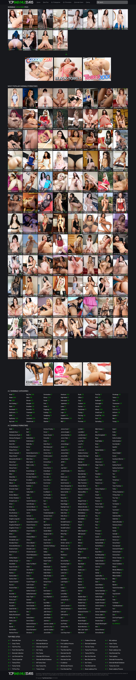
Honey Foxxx (48, 581)
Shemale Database (90, 643)
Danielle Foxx (31, 602)
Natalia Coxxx (83, 599)
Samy (97, 570)
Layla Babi (65, 579)
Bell (28, 432)
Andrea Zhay (13, 516)
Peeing (81, 412)
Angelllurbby (13, 531)
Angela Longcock (14, 519)
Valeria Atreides (118, 522)
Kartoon (64, 495)
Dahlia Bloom (31, 587)
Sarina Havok (99, 587)
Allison (12, 483)
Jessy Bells (64, 456)
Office (80, 397)
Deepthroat (30, 421)
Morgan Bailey (83, 558)
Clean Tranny (113, 643)
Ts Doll (114, 507)
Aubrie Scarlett (14, 581)
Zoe (114, 614)
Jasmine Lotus (49, 626)
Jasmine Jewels (50, 623)
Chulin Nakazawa (32, 555)
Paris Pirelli (99, 480)
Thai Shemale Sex (90, 666)
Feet (46, 403)
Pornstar (82, 421)
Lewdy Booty (65, 599)
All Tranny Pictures (41, 640)
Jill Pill (63, 462)
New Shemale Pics (90, 659)
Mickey (81, 522)
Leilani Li (64, 590)
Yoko (114, 599)
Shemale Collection (17, 653)
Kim (62, 537)
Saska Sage (99, 596)
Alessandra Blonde (15, 459)
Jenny (63, 441)
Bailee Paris (13, 611)
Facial (47, 400)
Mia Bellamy (82, 513)
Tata (114, 477)
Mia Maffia (82, 519)
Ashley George (14, 561)
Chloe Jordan (31, 546)
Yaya (114, 590)
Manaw (81, 462)
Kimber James (66, 543)
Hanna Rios (47, 555)
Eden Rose (48, 444)
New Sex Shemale (90, 656)
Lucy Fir (81, 444)
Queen (98, 537)
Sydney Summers (118, 468)
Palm (97, 468)
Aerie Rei (12, 444)
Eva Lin (47, 489)
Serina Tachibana (101, 611)
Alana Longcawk (15, 453)
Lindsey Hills (65, 626)
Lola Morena (82, 435)
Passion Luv (99, 483)
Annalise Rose (14, 543)
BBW (12, 415)
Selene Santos (100, 605)
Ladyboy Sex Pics (66, 656)
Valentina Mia (117, 516)
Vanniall (115, 534)
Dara (28, 614)
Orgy (80, 400)
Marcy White (82, 477)
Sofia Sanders (117, 441)
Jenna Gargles (66, 432)
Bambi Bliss (13, 629)
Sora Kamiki (116, 444)
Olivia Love (99, 462)
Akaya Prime (14, 450)
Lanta (63, 576)
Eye (46, 501)
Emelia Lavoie (48, 456)
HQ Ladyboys (64, 647)
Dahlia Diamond (31, 593)
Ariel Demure (14, 552)
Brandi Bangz (31, 471)
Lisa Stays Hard (66, 632)
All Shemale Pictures (67, 666)
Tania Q (115, 471)
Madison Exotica (83, 453)
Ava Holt (12, 593)
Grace (46, 537)
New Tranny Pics (41, 666)
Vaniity (115, 528)
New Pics (45, 2)
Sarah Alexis (99, 584)
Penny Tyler (99, 504)
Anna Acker (13, 537)
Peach (98, 495)
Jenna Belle (48, 632)
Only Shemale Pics (114, 653)
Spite (114, 450)
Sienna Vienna (100, 629)
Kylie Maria (65, 570)
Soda (114, 432)
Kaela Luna (65, 477)
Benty (28, 447)
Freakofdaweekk (49, 513)
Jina (62, 465)
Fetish (46, 406)
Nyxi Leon (99, 459)
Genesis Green (48, 516)
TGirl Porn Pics (16, 647)
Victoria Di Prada (118, 549)
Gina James (48, 528)
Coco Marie (30, 579)
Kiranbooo (64, 555)
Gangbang (47, 415)
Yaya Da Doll (116, 593)
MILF (63, 421)
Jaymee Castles (49, 629)
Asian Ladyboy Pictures (116, 669)
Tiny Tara (116, 498)
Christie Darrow (31, 552)
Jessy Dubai (65, 459)
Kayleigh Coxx (66, 507)
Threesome (117, 403)
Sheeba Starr (100, 620)
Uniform (116, 412)
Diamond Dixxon (32, 623)
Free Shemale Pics (66, 669)
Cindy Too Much (31, 564)
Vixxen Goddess (118, 564)
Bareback (13, 409)
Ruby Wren (99, 552)
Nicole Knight (82, 620)
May (80, 498)
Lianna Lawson (66, 605)
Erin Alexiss (48, 474)
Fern (45, 504)
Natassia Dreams (84, 611)
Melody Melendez (84, 510)
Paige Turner (100, 465)
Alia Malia (13, 471)
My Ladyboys (113, 640)
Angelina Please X (15, 525)
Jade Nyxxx (47, 605)
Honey (46, 579)
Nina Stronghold (100, 435)
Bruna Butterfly (31, 483)
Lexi (63, 602)
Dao (28, 611)
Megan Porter (83, 501)
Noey (97, 444)
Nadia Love (82, 570)
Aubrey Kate (13, 576)
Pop (97, 525)
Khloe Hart (65, 531)
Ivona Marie (48, 593)
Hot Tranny (39, 650)
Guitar (46, 549)
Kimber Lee (65, 546)
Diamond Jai (30, 626)
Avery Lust (13, 599)
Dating (88, 2)
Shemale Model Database (44, 659)
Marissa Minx (83, 492)
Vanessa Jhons (117, 525)
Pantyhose (82, 409)
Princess (98, 534)
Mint (80, 546)
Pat (97, 486)
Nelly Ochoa (82, 617)
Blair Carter (30, 462)
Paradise (98, 474)
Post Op (98, 394)
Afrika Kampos (14, 447)
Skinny (98, 409)
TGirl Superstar (113, 647)
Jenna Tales (65, 438)
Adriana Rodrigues (15, 438)
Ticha (115, 489)
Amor (11, 504)
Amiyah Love (14, 501)
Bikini (29, 397)
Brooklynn (30, 480)
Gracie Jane (48, 540)
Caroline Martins (31, 510)
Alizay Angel (13, 480)
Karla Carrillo (66, 492)
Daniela (29, 599)
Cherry (29, 540)
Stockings (116, 394)
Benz (28, 450)
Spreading (99, 421)
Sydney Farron (117, 465)
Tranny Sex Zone (114, 666)
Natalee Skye (83, 596)
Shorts (98, 406)
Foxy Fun (47, 510)
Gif (45, 522)
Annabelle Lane (14, 540)
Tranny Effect (16, 662)
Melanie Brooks (83, 507)
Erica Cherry (48, 468)
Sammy (98, 567)
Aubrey (12, 573)
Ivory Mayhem (49, 596)
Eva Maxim (48, 492)
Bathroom (13, 412)
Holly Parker (48, 573)
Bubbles (29, 486)
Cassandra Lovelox (32, 522)
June (63, 474)
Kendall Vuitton (66, 528)
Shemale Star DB (66, 653)
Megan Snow (83, 504)
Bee (28, 429)
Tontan (115, 501)
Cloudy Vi (30, 573)
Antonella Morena (15, 546)
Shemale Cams (78, 2)
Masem (81, 495)
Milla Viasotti (82, 531)
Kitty (63, 558)
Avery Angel (13, 596)
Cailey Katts (30, 492)
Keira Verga (65, 510)
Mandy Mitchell (83, 465)
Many (80, 468)
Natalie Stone (82, 608)
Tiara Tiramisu (117, 486)
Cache (29, 489)
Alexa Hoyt (13, 462)
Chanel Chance (31, 525)
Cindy (28, 561)
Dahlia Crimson (31, 590)
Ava (11, 590)
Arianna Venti (13, 549)
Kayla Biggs (65, 504)
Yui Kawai (116, 602)
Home (38, 2)
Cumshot (30, 418)
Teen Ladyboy (113, 656)
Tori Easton (116, 504)
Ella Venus (47, 450)
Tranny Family (16, 666)
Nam (80, 573)
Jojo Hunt (64, 468)
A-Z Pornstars (67, 2)
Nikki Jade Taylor (84, 629)
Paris (97, 477)
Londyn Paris (82, 438)
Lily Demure (65, 620)
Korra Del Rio (65, 561)
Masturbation (66, 418)
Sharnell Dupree (100, 617)
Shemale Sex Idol (66, 659)
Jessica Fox (65, 450)
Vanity (114, 531)
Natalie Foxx (82, 602)
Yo (114, 596)
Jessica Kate (65, 453)
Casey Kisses (31, 519)
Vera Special (116, 546)
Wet (114, 418)
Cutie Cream (30, 584)
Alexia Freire (13, 468)
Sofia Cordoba (117, 438)
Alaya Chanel (13, 456)
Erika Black (48, 471)
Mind (80, 540)
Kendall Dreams (66, 522)
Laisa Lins (64, 573)
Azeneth (12, 602)
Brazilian (30, 406)
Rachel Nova (99, 546)
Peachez (98, 498)
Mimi (80, 537)
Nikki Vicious (99, 429)
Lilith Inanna (65, 614)
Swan (115, 462)
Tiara (114, 483)
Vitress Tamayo (118, 558)
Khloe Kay (64, 534)
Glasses (47, 421)
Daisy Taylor (30, 596)
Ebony (47, 397)
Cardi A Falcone (31, 501)
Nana (80, 576)
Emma (46, 459)
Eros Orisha (48, 480)
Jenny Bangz (65, 444)
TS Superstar (64, 640)
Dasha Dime (30, 617)
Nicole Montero (83, 626)
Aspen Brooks (14, 567)
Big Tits (30, 394)
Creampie (30, 412)
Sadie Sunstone (100, 564)
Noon (97, 447)
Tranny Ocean (40, 669)
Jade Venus (48, 611)
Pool (80, 418)
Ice (45, 587)
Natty (80, 614)
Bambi (12, 626)
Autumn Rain (14, 587)
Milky (80, 528)
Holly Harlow (48, 570)
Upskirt (115, 415)
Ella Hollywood (48, 447)
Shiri (97, 626)
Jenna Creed (65, 429)
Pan (97, 471)
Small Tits (99, 415)
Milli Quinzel (82, 534)
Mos (80, 561)
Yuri (114, 608)
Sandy (98, 573)
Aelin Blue (13, 441)
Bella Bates (30, 438)
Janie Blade (48, 617)
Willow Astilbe (117, 576)
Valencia (115, 513)
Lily (62, 617)
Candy (29, 498)
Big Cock (13, 421)
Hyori (46, 584)
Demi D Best (30, 620)
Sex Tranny (88, 662)
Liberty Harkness (66, 608)
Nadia (80, 567)
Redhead (99, 400)
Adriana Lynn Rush (15, 435)
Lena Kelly (64, 593)
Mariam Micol (83, 486)
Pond (97, 519)
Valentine (116, 519)
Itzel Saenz (48, 590)
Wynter (115, 584)
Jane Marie (48, 614)
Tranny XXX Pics (90, 653)
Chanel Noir (30, 528)
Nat (80, 593)
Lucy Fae (81, 441)
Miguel (81, 525)
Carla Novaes (31, 504)
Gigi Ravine (48, 525)
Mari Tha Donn (83, 483)
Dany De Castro (31, 608)
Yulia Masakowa (117, 605)
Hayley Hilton (48, 558)
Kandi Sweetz (66, 483)
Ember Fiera (48, 453)
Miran (80, 552)
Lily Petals (64, 623)
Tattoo (115, 397)
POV (97, 397)
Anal (11, 394)
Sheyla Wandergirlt (101, 623)
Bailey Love (13, 620)
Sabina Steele (100, 561)
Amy (11, 507)
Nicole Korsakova (83, 623)
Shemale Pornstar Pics (116, 659)
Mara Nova (81, 471)
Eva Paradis (48, 495)
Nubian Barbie (100, 450)
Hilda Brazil (48, 567)
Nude (81, 394)
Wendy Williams (117, 570)
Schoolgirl (99, 403)
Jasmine (47, 620)
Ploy (97, 516)
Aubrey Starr (14, 579)
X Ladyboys (64, 662)
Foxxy (47, 507)
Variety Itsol (116, 537)
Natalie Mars (82, 605)
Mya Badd (82, 564)
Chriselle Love (31, 549)
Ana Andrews (14, 513)
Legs (63, 412)
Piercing (81, 415)
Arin (11, 555)
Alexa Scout (13, 465)
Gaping (47, 418)
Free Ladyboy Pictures (67, 643)
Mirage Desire (83, 549)
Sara (97, 581)
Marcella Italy (83, 474)
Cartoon (29, 516)
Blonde (29, 400)
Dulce (46, 441)
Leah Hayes (65, 581)
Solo (98, 418)
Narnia (80, 590)
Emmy (46, 465)
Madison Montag (83, 456)
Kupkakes (64, 567)
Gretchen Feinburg (49, 546)
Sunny (114, 456)
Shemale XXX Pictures (43, 656)
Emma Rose (48, 462)
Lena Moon (64, 596)
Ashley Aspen (14, 558)
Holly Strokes (48, 576)
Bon (28, 468)
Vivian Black (116, 561)
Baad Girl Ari (13, 608)
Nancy (81, 579)
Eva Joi (47, 486)
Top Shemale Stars (47, 678)
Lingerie (64, 415)
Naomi (81, 584)
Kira (62, 552)
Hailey (46, 552)
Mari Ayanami (83, 480)
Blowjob (30, 403)
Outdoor (81, 403)
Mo (79, 555)
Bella (28, 435)
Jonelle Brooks (66, 471)
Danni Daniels (31, 605)
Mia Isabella (83, 516)
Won (114, 581)
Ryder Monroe (100, 558)
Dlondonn (30, 632)
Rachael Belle (100, 543)
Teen (115, 400)
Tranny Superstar (17, 659)
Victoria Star (116, 555)
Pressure (98, 531)
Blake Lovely (30, 465)
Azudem (12, 605)
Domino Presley (49, 429)
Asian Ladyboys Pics (91, 669)
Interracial (65, 400)
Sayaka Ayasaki (100, 599)
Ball (11, 623)
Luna (80, 447)
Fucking (47, 412)
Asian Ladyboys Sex (115, 650)
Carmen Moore (32, 507)
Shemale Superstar (42, 647)
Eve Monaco (48, 498)
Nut (97, 453)
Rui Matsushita (100, 555)
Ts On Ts (116, 409)
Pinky (97, 510)
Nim (97, 432)
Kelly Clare (65, 513)
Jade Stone (48, 608)
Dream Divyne (49, 435)
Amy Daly (13, 510)
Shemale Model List (42, 643)
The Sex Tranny (89, 647)
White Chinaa (117, 573)
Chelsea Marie (31, 537)
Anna (11, 534)
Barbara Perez (14, 632)
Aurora (11, 584)
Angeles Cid (14, 522)
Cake (28, 495)
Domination (48, 394)
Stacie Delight (117, 453)
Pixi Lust (98, 513)
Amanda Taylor (14, 489)
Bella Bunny (30, 441)
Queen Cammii (100, 540)
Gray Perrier (48, 543)
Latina (64, 409)
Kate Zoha (65, 501)
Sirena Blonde (100, 632)
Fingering (48, 409)
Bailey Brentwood (15, 614)
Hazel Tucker (48, 561)
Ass (12, 400)
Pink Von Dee (99, 507)
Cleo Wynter (30, 570)
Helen (46, 564)
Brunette (30, 409)
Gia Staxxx (48, 519)
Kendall (64, 519)
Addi (11, 429)
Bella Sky (30, 444)
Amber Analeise (15, 498)
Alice (11, 474)
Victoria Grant (117, 552)
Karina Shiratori (66, 489)
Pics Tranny (39, 653)
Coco (28, 576)
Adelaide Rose (14, 432)
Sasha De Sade (100, 593)
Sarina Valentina (101, 590)
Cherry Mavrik (31, 543)
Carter (28, 513)
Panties (81, 406)
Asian (12, 397)
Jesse (64, 447)
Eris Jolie (47, 477)
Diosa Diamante (31, 629)
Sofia (114, 435)
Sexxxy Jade (100, 614)
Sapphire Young (101, 579)
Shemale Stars (16, 640)
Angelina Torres (15, 528)
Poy (97, 528)
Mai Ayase (81, 459)
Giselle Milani (48, 531)
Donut (46, 432)
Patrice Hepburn (101, 489)
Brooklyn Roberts (32, 477)
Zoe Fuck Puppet (118, 617)
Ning (97, 438)
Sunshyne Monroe (118, 459)
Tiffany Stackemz (118, 492)
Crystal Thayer (31, 581)
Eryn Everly (47, 483)
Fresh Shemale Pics (18, 650)
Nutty (97, 456)
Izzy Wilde (47, 602)
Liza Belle (81, 432)
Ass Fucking (13, 403)
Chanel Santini (31, 531)
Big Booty (13, 418)
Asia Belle (13, 564)
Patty (97, 492)
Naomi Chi (82, 587)
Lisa (63, 629)
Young (115, 421)
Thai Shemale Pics (66, 650)
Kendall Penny (66, 525)
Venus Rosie (116, 543)
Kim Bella (64, 540)
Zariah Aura (116, 611)
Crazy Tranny (16, 643)
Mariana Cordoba (84, 489)
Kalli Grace (65, 480)
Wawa (115, 567)
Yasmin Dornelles (118, 587)
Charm (28, 534)
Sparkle (115, 447)
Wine (114, 579)
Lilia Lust (64, 611)
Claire (29, 567)
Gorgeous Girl (48, 534)
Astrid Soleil (13, 570)
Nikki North (82, 632)
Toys (115, 406)
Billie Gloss (30, 459)
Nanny (81, 581)
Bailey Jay (13, 617)
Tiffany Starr (117, 495)
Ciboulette (30, 558)
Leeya (63, 587)
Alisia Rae (13, 477)
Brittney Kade (31, 474)
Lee (63, 584)
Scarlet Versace (100, 602)
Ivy (45, 599)
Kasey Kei (64, 498)
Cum (29, 415)
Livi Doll (81, 429)
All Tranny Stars (41, 662)
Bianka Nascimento (33, 453)
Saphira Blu (99, 576)
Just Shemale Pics (17, 656)
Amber (12, 492)
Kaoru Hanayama (67, 486)
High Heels (65, 397)
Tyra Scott (116, 510)
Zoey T (115, 620)
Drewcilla (47, 438)
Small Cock (99, 412)
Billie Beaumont (31, 456)
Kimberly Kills (65, 549)
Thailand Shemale (90, 640)
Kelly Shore (65, 516)
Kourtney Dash (66, 564)
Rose (97, 549)
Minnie (80, 543)
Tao (114, 474)
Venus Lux (116, 540)
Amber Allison (14, 495)
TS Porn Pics (16, 669)
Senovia (98, 608)
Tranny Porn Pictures (91, 650)
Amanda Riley (14, 486)
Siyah (114, 429)
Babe (12, 406)
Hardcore (65, 394)
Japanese (65, 403)
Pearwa (98, 501)
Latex (63, 406)
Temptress (116, 480)
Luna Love (82, 450)
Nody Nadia (99, 441)
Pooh (97, 522)
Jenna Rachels (66, 435)
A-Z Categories (55, 2)
